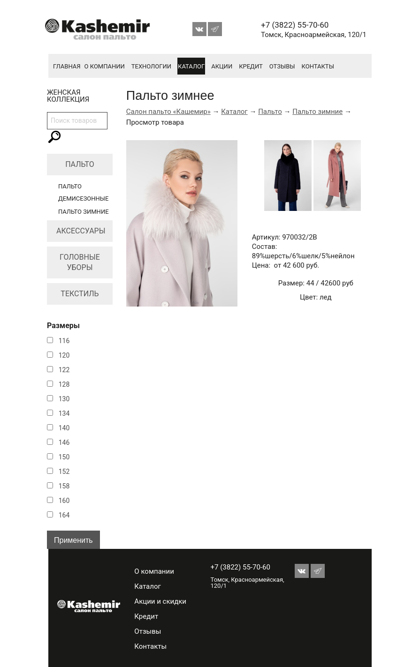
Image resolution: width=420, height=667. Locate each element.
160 (64, 500)
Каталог (191, 66)
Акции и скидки (160, 601)
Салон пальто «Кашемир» (168, 111)
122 (64, 370)
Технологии (151, 66)
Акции (221, 66)
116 (64, 341)
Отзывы (282, 66)
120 (64, 355)
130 (64, 399)
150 (64, 457)
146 (64, 442)
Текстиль (80, 293)
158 (64, 486)
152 (64, 471)
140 (64, 428)
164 (64, 515)
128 (64, 384)
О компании (104, 66)
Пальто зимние (83, 211)
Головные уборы (80, 262)
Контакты (318, 66)
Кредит (251, 66)
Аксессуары (81, 230)
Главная (67, 66)
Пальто (79, 164)
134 (64, 413)
